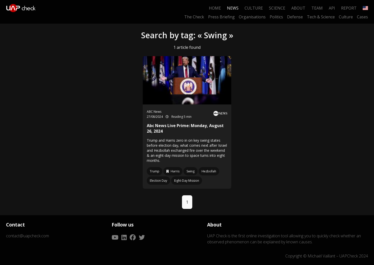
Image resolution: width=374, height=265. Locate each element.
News (233, 8)
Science (277, 8)
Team (317, 8)
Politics (276, 17)
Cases (362, 17)
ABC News (154, 111)
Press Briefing (221, 17)
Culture (254, 8)
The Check (194, 17)
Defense (295, 17)
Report (349, 8)
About (298, 8)
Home (215, 8)
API (332, 8)
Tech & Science (321, 17)
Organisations (252, 17)
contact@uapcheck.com (27, 236)
